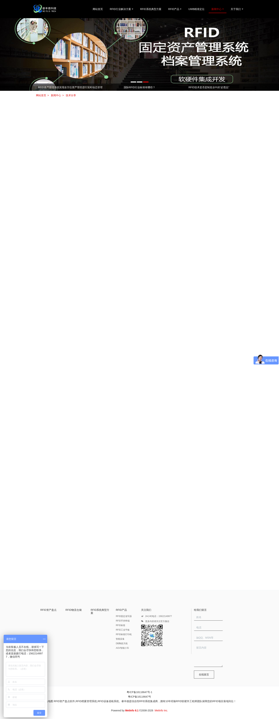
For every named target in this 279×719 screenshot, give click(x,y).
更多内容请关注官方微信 (155, 622)
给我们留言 (200, 609)
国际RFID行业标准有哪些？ (139, 87)
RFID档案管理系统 (86, 701)
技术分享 (71, 95)
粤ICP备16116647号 (139, 696)
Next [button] (241, 87)
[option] (139, 54)
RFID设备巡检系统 (108, 701)
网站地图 (48, 701)
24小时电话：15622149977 (156, 617)
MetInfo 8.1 (132, 710)
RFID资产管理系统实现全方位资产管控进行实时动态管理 (70, 87)
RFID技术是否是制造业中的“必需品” (208, 87)
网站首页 (98, 9)
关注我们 (146, 609)
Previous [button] (37, 87)
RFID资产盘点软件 (64, 701)
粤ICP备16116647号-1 (139, 692)
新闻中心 (56, 95)
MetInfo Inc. (161, 710)
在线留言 (204, 674)
